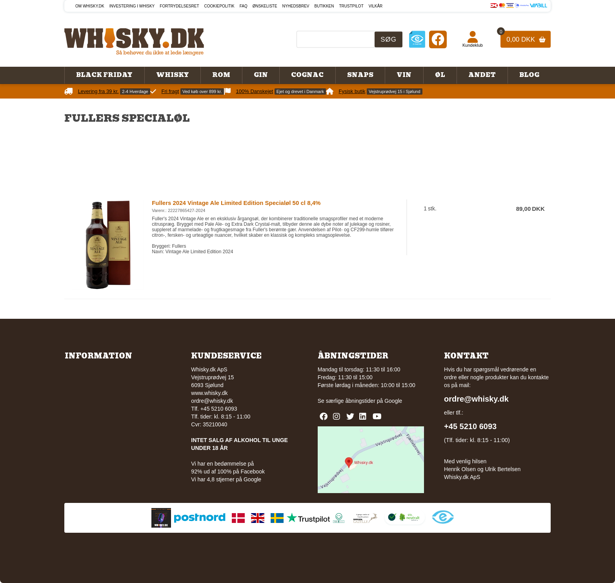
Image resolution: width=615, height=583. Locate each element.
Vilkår (376, 6)
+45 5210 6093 (470, 426)
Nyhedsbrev (295, 6)
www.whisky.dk (209, 393)
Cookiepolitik (219, 6)
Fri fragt (170, 91)
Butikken (324, 6)
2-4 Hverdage (135, 91)
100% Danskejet (254, 91)
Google (393, 401)
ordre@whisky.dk (212, 401)
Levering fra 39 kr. (98, 91)
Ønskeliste (265, 6)
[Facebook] (438, 39)
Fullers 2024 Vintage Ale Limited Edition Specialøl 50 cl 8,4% (236, 202)
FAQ (243, 6)
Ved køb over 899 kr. (202, 91)
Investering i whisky (132, 6)
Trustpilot (351, 6)
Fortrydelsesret (179, 6)
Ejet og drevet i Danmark (300, 91)
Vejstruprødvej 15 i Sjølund (394, 91)
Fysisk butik (352, 91)
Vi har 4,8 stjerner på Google (226, 479)
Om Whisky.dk (89, 6)
